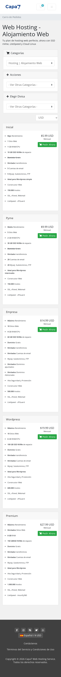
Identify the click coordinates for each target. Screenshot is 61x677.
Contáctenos (30, 643)
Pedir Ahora (47, 144)
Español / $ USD (30, 635)
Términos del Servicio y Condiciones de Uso (30, 649)
